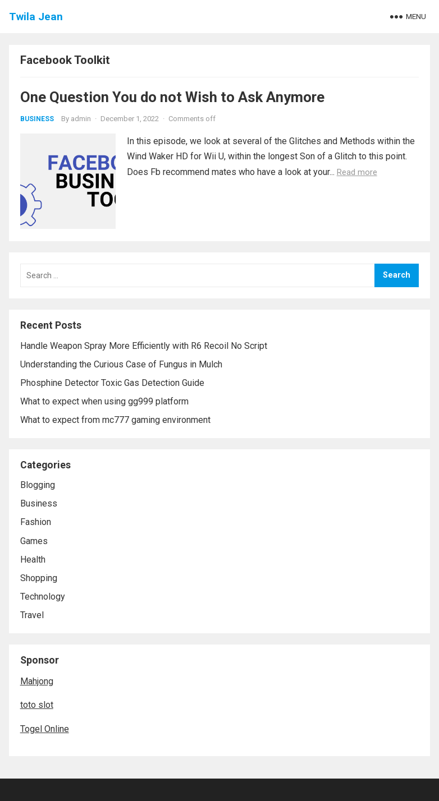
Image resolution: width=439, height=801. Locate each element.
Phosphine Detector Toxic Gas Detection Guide (112, 383)
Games (34, 541)
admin (81, 118)
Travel (32, 615)
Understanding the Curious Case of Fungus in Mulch (121, 364)
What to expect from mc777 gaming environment (115, 420)
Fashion (35, 522)
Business (37, 119)
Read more (357, 172)
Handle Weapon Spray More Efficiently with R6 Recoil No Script (143, 345)
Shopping (38, 578)
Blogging (37, 485)
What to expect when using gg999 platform (104, 401)
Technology (42, 596)
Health (32, 559)
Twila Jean (36, 16)
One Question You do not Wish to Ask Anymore (172, 97)
